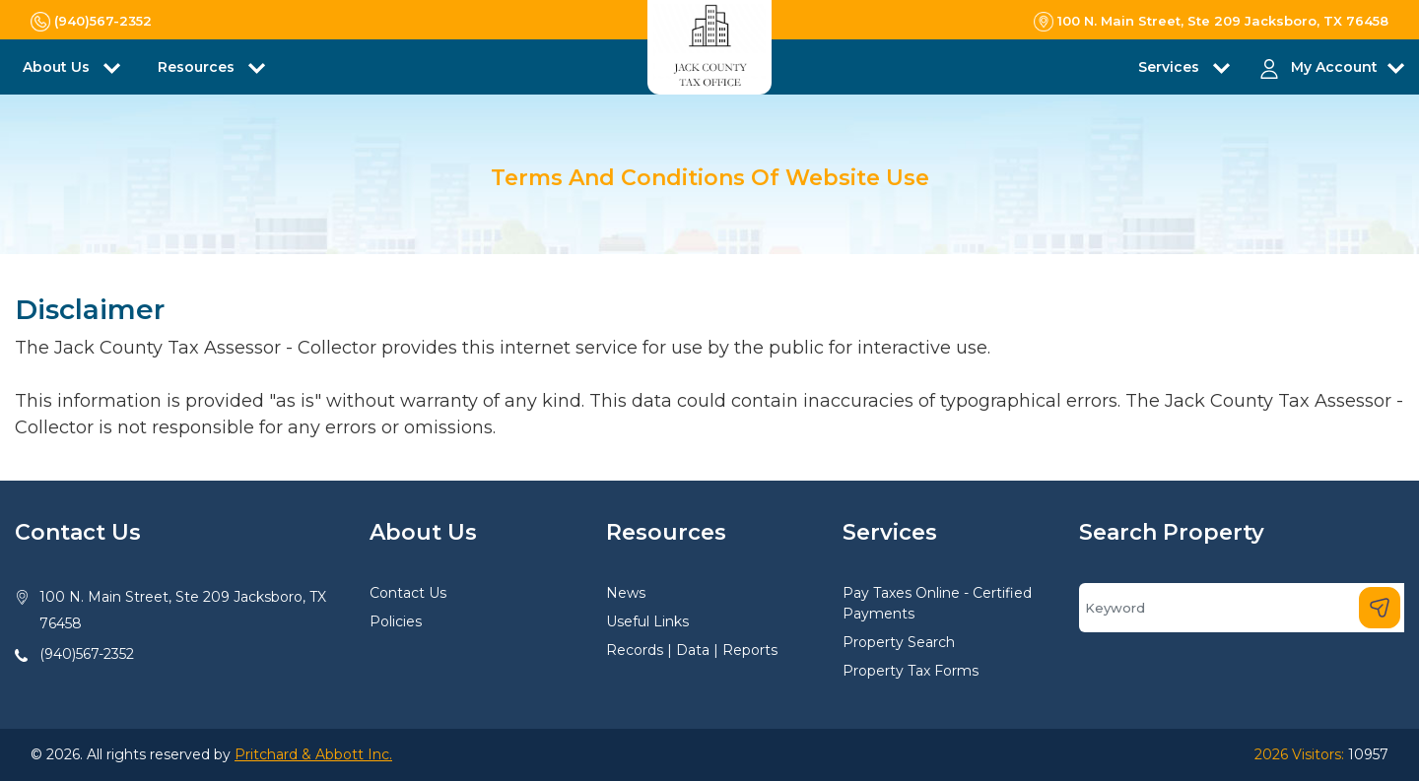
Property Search (899, 642)
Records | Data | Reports (691, 650)
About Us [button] (58, 67)
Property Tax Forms (911, 671)
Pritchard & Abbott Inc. (313, 754)
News (625, 593)
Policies (396, 621)
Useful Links (647, 621)
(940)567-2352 (86, 654)
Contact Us (408, 593)
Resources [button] (198, 67)
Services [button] (1170, 67)
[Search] (1241, 607)
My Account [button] (1334, 67)
